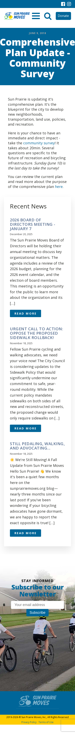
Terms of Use (46, 722)
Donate (63, 16)
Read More (25, 313)
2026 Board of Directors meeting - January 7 (32, 224)
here (59, 186)
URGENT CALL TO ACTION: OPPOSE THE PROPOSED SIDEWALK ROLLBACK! (36, 333)
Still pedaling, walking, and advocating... (37, 446)
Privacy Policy (29, 722)
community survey (39, 143)
